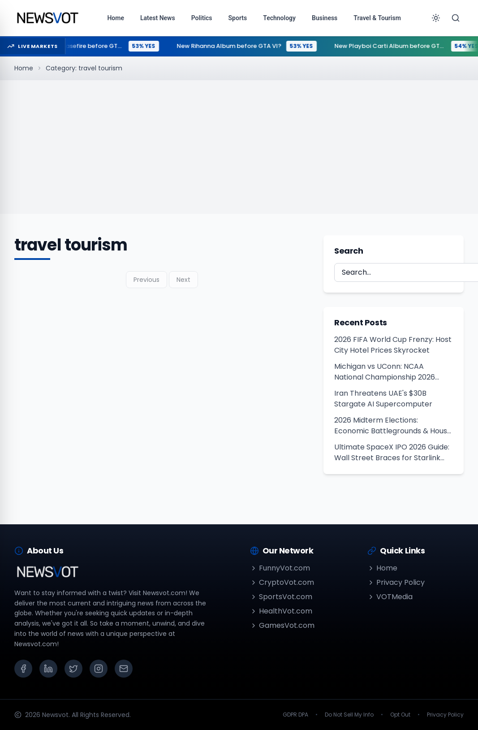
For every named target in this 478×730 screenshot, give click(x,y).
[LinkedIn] (48, 669)
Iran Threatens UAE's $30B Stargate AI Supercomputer (383, 398)
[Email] (124, 669)
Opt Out (400, 714)
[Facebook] (23, 669)
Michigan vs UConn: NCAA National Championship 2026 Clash (384, 372)
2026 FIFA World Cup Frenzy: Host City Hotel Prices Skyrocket (393, 344)
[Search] (456, 18)
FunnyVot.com (280, 568)
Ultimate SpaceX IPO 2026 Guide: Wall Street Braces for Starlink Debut (391, 452)
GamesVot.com (282, 625)
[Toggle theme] (436, 18)
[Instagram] (99, 669)
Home (23, 68)
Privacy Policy (396, 582)
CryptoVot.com (282, 582)
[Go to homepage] (47, 18)
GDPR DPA (295, 714)
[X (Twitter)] (73, 669)
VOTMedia (390, 597)
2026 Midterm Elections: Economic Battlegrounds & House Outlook (393, 425)
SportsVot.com (281, 597)
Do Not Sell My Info (349, 714)
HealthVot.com (281, 611)
